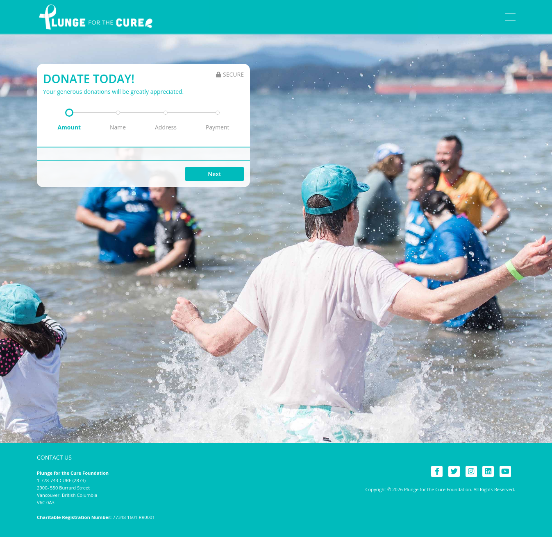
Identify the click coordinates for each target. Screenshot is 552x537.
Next (214, 174)
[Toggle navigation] (510, 17)
